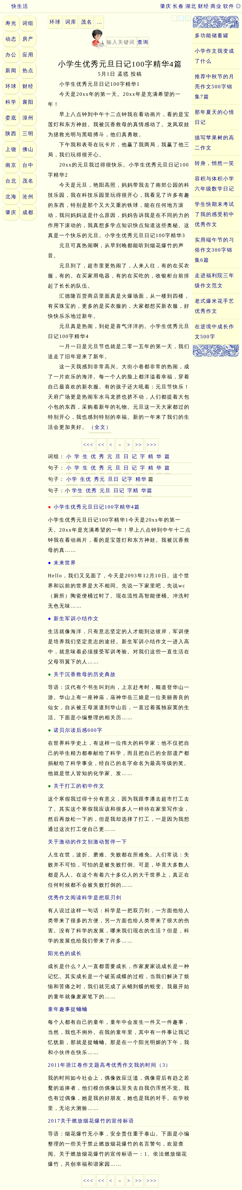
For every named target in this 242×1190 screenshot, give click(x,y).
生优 (85, 479)
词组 (28, 23)
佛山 (28, 149)
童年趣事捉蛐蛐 (68, 1009)
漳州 (28, 117)
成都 (28, 212)
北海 (11, 196)
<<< (88, 444)
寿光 (11, 23)
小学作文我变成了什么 (214, 56)
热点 (28, 70)
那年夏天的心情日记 (214, 117)
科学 (11, 102)
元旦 (105, 490)
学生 (77, 490)
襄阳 (28, 102)
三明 (28, 133)
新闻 (11, 70)
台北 (11, 181)
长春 (178, 6)
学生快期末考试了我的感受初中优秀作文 (214, 214)
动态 (11, 39)
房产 (28, 39)
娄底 (11, 117)
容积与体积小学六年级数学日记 (214, 183)
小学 (72, 479)
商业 (216, 6)
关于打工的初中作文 (79, 786)
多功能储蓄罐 (212, 35)
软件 (228, 6)
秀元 (99, 479)
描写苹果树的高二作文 (214, 142)
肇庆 (165, 6)
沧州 (28, 196)
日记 (119, 490)
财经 (203, 6)
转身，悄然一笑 (214, 163)
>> (138, 444)
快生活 (14, 6)
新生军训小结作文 (76, 618)
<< (101, 444)
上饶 (11, 149)
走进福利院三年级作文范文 (214, 280)
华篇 (147, 490)
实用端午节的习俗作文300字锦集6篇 (214, 250)
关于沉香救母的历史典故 (85, 674)
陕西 (11, 133)
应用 (28, 54)
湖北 (191, 6)
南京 (11, 165)
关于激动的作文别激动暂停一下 (87, 841)
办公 (11, 54)
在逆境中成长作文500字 (214, 331)
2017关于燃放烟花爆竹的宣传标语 (91, 1120)
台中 (28, 165)
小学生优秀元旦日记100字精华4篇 (97, 507)
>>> (152, 444)
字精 (133, 490)
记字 (127, 479)
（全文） (100, 427)
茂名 (28, 181)
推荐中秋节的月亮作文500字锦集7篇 (214, 86)
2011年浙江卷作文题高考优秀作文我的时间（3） (109, 1065)
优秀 (91, 490)
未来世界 (65, 562)
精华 (141, 479)
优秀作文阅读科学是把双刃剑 (85, 897)
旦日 (113, 479)
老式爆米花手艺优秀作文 (214, 306)
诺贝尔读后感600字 (78, 730)
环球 (11, 86)
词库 (71, 22)
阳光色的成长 (65, 953)
